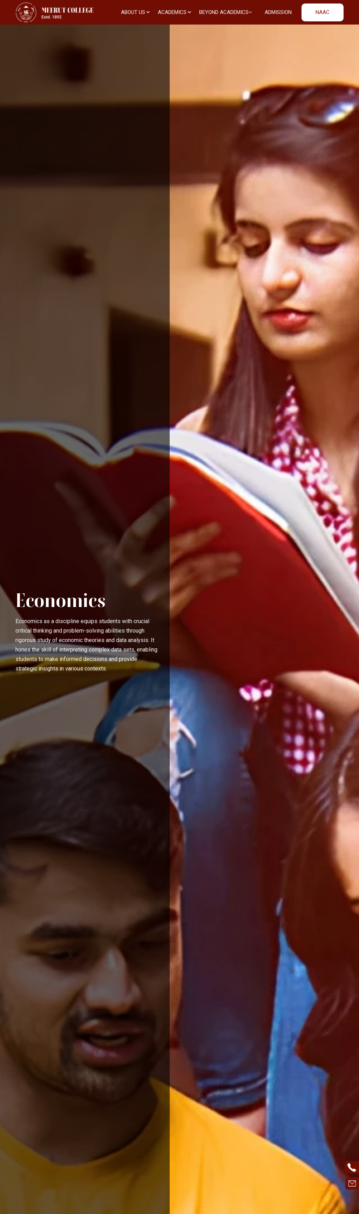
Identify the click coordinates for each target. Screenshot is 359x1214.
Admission (278, 12)
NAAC (323, 12)
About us (135, 12)
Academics (174, 12)
